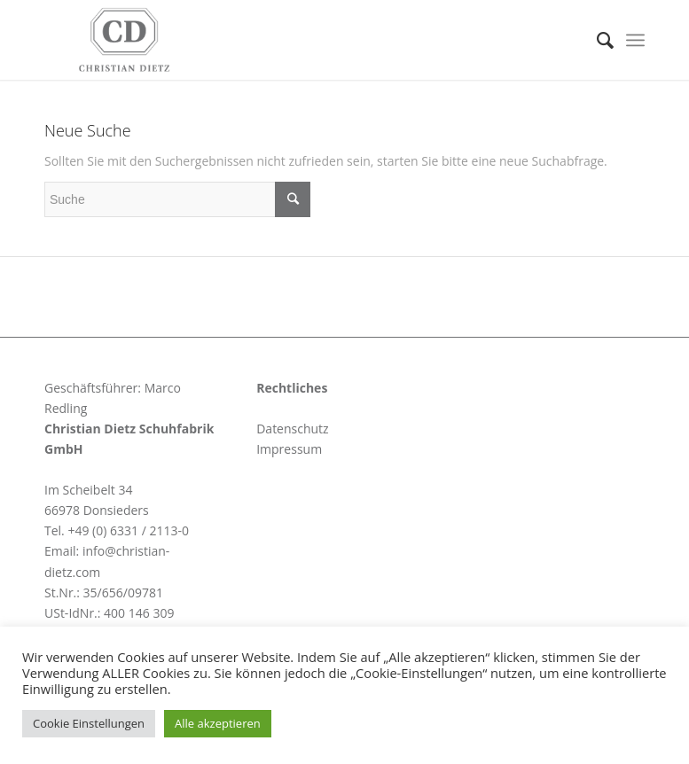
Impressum (289, 448)
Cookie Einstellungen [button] (89, 723)
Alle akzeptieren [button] (218, 723)
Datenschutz (292, 428)
